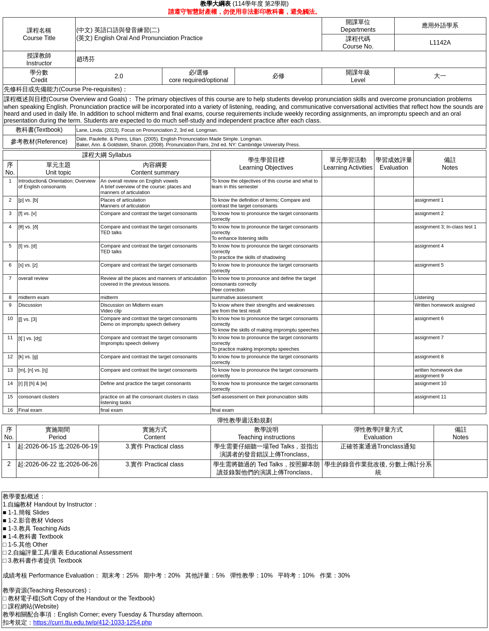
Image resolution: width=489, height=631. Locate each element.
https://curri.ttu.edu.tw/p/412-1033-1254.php (92, 622)
